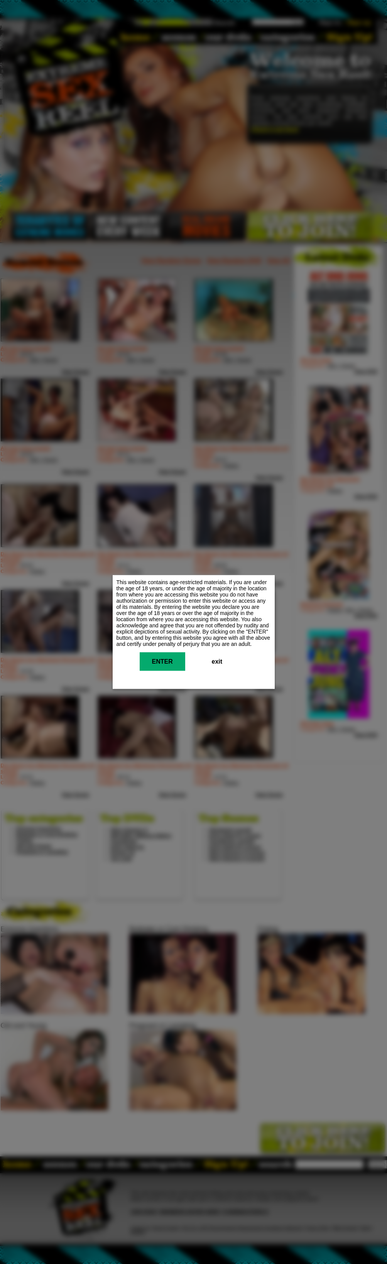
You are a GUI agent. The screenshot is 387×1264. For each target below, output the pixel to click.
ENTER (162, 661)
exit (217, 661)
